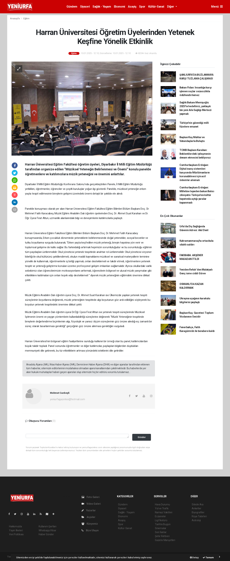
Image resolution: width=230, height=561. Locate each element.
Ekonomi (119, 6)
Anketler (196, 508)
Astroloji (196, 520)
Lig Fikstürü (161, 520)
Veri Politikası (16, 534)
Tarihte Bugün (163, 524)
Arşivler (88, 517)
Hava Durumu (162, 504)
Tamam (208, 557)
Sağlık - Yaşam (102, 6)
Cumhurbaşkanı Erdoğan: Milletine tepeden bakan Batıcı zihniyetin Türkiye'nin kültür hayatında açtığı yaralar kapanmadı (197, 195)
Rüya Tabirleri (199, 516)
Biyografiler (198, 512)
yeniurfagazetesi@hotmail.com (67, 399)
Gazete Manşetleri (165, 540)
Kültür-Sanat (156, 6)
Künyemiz (90, 523)
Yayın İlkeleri (16, 530)
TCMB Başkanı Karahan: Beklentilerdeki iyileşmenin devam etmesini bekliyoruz (195, 154)
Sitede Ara (197, 504)
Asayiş (132, 6)
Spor (142, 6)
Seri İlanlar (161, 532)
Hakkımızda (15, 526)
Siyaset (85, 6)
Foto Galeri (91, 497)
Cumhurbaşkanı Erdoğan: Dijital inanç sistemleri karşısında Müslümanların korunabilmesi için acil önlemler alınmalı (195, 173)
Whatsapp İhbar (47, 530)
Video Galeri (91, 503)
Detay (194, 557)
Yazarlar (89, 510)
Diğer (171, 6)
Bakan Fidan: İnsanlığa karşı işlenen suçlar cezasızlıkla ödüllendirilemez (196, 91)
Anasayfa (15, 18)
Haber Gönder (46, 534)
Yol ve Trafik (162, 508)
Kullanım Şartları (47, 526)
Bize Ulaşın (90, 530)
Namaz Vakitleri (163, 512)
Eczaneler (160, 516)
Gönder (142, 437)
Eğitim (26, 18)
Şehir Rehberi (162, 536)
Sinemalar (160, 528)
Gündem (71, 6)
